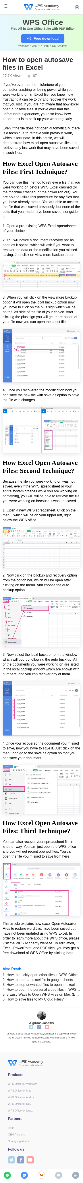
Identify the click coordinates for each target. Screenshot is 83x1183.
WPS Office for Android (21, 1097)
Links (11, 1127)
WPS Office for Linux (20, 1110)
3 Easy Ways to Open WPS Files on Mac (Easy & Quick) (41, 994)
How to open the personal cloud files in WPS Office (41, 989)
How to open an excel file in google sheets (38, 980)
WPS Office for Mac (19, 1090)
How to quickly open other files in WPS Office (40, 975)
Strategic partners (18, 1141)
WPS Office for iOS (19, 1104)
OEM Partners (16, 1134)
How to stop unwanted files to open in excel (39, 985)
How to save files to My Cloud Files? (33, 999)
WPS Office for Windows (22, 1084)
